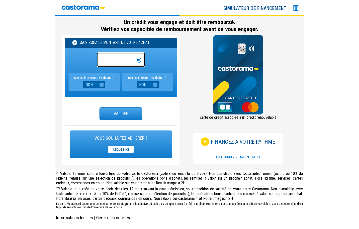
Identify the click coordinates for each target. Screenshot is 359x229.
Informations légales (74, 217)
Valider (121, 113)
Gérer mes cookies (113, 217)
